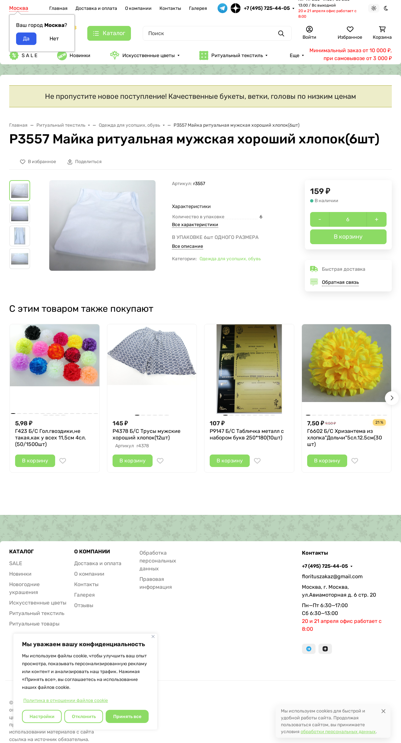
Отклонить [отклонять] (84, 716)
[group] (102, 225)
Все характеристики (195, 224)
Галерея (198, 8)
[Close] (383, 711)
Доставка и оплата (96, 8)
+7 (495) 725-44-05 (267, 8)
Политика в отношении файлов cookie (65, 700)
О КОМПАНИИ (92, 551)
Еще (294, 55)
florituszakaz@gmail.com (332, 576)
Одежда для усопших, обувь (230, 259)
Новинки (73, 55)
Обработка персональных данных (157, 561)
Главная (58, 8)
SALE (15, 563)
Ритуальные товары (34, 624)
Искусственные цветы (142, 55)
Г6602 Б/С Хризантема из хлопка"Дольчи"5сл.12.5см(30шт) (344, 437)
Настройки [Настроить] (42, 716)
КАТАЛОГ (21, 551)
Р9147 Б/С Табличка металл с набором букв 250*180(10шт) (247, 434)
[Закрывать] (153, 636)
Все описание (187, 246)
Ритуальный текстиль (231, 55)
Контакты (170, 8)
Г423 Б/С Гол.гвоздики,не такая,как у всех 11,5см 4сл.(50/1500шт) (50, 437)
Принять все (127, 716)
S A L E (23, 55)
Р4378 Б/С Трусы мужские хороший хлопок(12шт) (146, 434)
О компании (138, 8)
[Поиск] (217, 33)
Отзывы (83, 605)
